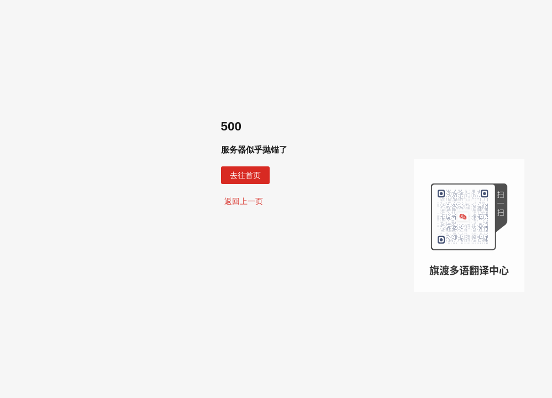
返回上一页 (243, 201)
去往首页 (245, 175)
